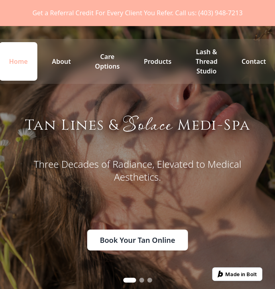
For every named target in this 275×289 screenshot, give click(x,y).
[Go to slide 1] (129, 280)
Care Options (107, 61)
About (61, 61)
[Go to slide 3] (149, 280)
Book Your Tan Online (137, 240)
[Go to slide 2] (141, 280)
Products (157, 61)
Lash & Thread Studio (207, 61)
